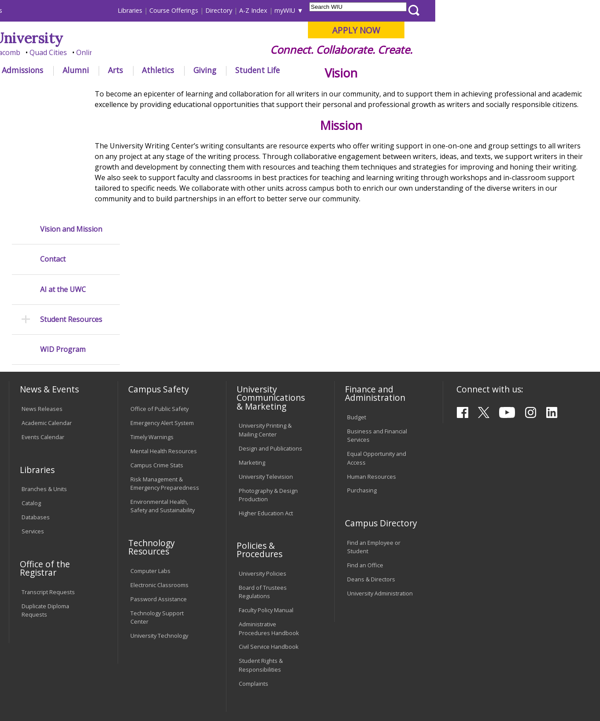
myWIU (449, 10)
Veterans (197, 654)
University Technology (159, 554)
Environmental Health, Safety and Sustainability (162, 424)
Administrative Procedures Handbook (269, 547)
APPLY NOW (521, 30)
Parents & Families (39, 10)
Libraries (294, 10)
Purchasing (362, 409)
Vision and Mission (71, 118)
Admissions (187, 70)
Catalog (31, 421)
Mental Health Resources (163, 369)
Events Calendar (43, 355)
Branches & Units (44, 407)
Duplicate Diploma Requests (45, 528)
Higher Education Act (266, 431)
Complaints (253, 602)
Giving (369, 70)
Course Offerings (338, 10)
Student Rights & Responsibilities (261, 583)
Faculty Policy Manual (266, 528)
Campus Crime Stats (156, 383)
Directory (383, 10)
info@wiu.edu (513, 693)
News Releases (42, 327)
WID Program (62, 238)
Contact (53, 148)
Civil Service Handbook (269, 565)
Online (252, 52)
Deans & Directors (371, 497)
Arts (280, 70)
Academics (128, 70)
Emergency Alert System (162, 341)
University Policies (262, 491)
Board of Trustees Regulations (263, 510)
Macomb (170, 52)
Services (33, 449)
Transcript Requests (48, 510)
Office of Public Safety (159, 327)
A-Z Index (418, 10)
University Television (266, 395)
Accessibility (43, 654)
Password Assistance (158, 517)
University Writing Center (209, 90)
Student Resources (71, 208)
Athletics (323, 70)
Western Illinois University (140, 38)
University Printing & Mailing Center (265, 348)
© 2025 (33, 692)
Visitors (84, 10)
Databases (36, 435)
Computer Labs (150, 489)
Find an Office (365, 483)
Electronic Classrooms (159, 503)
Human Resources (371, 395)
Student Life (422, 70)
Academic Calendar (47, 341)
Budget (356, 335)
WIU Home (149, 90)
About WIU (70, 70)
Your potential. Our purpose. (99, 52)
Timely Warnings (152, 355)
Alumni (240, 70)
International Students (134, 10)
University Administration (380, 511)
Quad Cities (213, 52)
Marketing (252, 381)
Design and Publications (270, 366)
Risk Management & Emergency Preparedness (164, 401)
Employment (94, 654)
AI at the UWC (63, 178)
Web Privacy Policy (197, 692)
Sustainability (149, 654)
